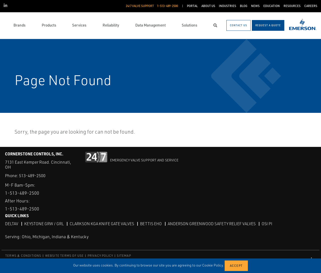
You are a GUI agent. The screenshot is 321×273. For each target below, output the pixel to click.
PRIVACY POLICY (100, 255)
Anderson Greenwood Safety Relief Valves (212, 223)
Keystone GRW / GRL (44, 223)
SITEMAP (124, 255)
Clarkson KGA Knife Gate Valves (102, 223)
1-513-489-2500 (22, 192)
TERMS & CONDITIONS (23, 255)
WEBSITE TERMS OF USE (64, 255)
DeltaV (11, 223)
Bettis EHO (151, 223)
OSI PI (267, 223)
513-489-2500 (32, 175)
